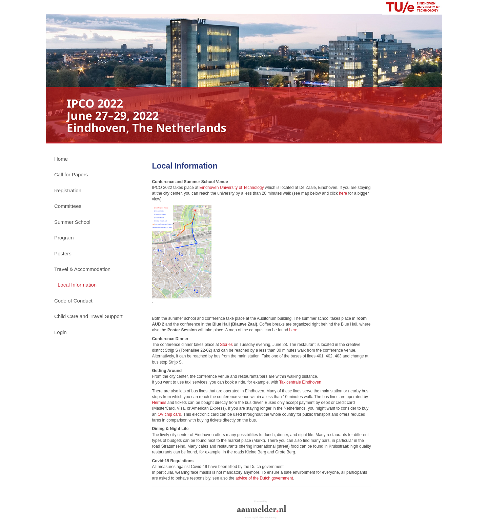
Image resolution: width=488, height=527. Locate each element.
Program (64, 237)
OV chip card (169, 414)
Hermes (159, 402)
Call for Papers (71, 174)
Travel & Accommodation (82, 269)
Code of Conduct (73, 301)
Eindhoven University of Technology (232, 187)
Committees (67, 206)
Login (60, 332)
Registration (67, 190)
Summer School (72, 222)
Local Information (77, 285)
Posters (63, 253)
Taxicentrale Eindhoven (300, 382)
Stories (226, 344)
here (343, 193)
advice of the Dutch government (264, 478)
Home (61, 159)
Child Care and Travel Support (88, 316)
